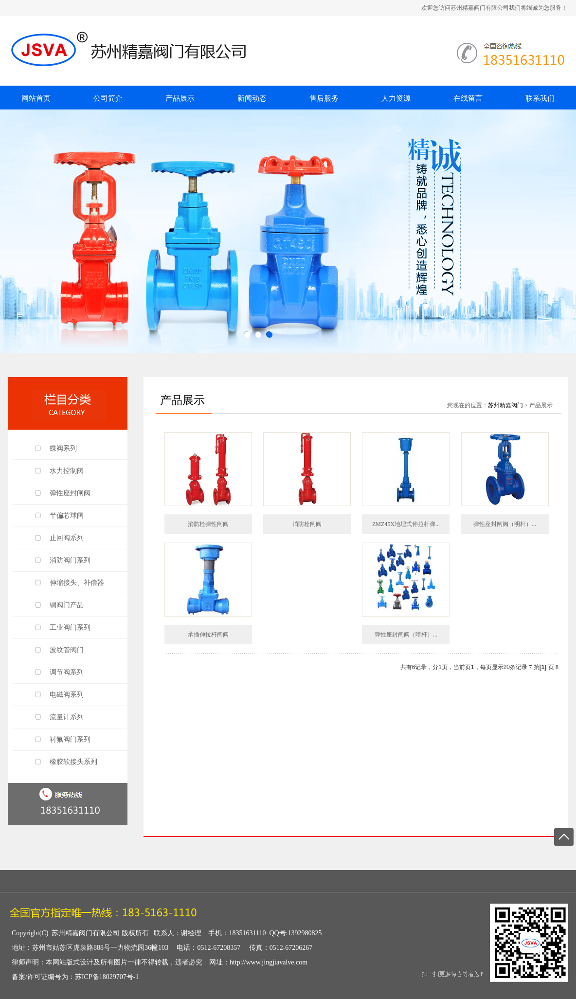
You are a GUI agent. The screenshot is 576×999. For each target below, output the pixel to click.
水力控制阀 (67, 470)
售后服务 (324, 98)
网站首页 (36, 98)
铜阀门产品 (67, 605)
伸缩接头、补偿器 (77, 582)
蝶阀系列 (63, 448)
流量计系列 (67, 717)
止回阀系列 (67, 538)
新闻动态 (252, 98)
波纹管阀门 (67, 650)
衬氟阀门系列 (70, 739)
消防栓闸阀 (307, 524)
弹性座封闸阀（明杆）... (504, 524)
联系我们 (540, 98)
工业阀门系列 (70, 627)
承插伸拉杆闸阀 (208, 634)
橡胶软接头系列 (73, 761)
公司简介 (108, 98)
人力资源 (396, 98)
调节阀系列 (67, 672)
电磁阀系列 (67, 694)
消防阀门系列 (70, 560)
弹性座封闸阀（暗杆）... (406, 634)
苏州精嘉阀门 (505, 405)
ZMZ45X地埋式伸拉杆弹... (406, 524)
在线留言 (468, 98)
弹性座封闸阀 (70, 493)
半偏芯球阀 (67, 515)
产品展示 (180, 98)
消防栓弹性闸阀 (208, 524)
